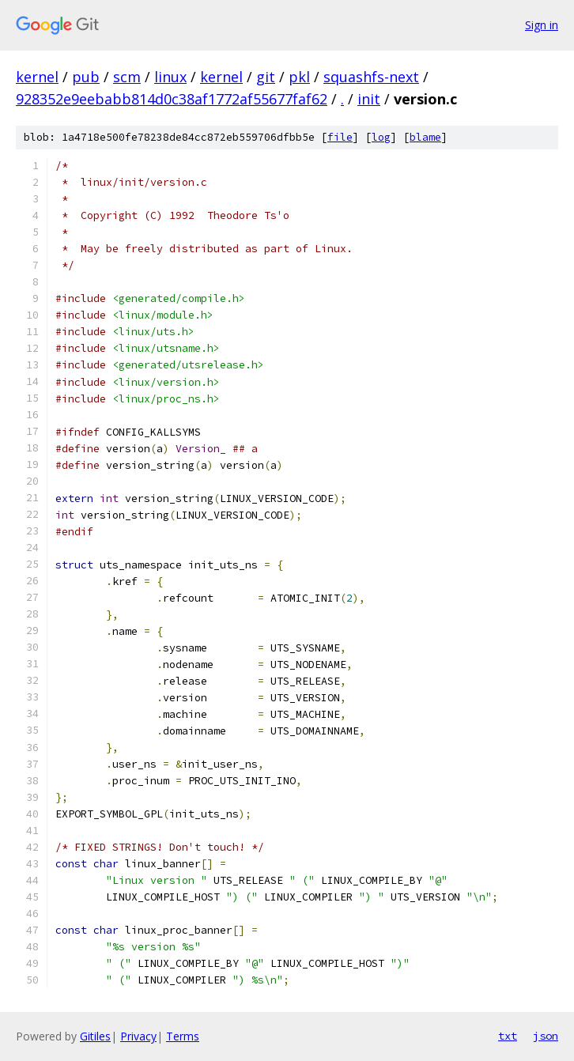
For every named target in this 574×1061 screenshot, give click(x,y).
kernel (37, 76)
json (545, 1036)
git (265, 76)
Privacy (138, 1036)
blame (425, 137)
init (368, 98)
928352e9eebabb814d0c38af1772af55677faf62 (171, 98)
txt (507, 1036)
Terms (182, 1036)
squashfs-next (371, 76)
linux (170, 76)
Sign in (541, 24)
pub (86, 76)
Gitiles (95, 1036)
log (381, 137)
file (340, 137)
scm (127, 76)
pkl (299, 76)
